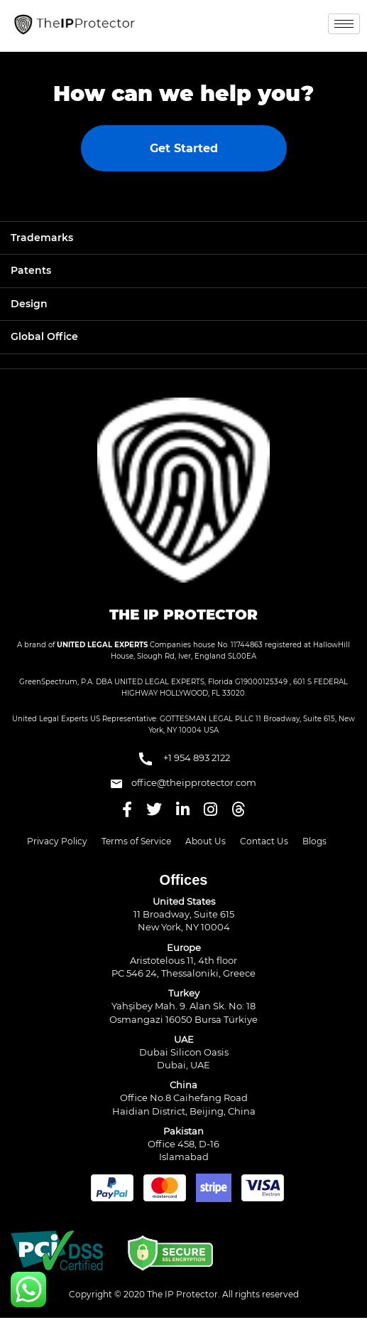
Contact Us (264, 841)
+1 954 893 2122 (183, 758)
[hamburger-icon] (344, 24)
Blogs (314, 841)
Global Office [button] (44, 336)
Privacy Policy (57, 841)
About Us (205, 841)
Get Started (184, 148)
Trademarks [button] (42, 237)
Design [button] (29, 303)
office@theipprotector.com (183, 782)
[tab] (183, 238)
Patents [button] (31, 270)
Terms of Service (136, 841)
